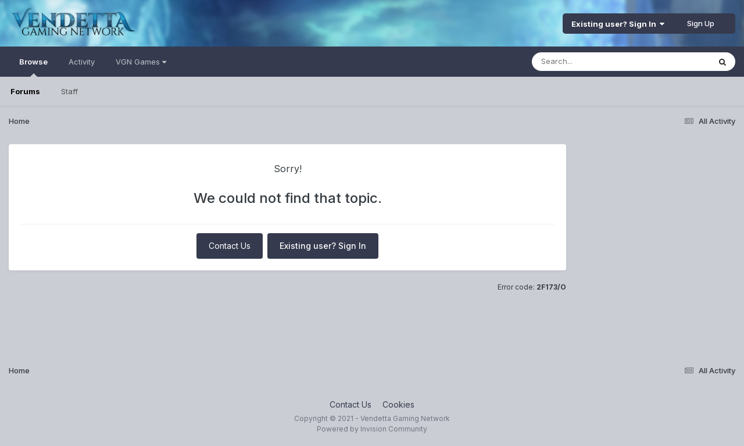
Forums (25, 91)
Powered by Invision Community (372, 428)
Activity (82, 61)
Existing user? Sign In (617, 23)
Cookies (398, 404)
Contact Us (230, 246)
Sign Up (700, 23)
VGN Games (141, 61)
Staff (69, 91)
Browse (33, 67)
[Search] (589, 61)
